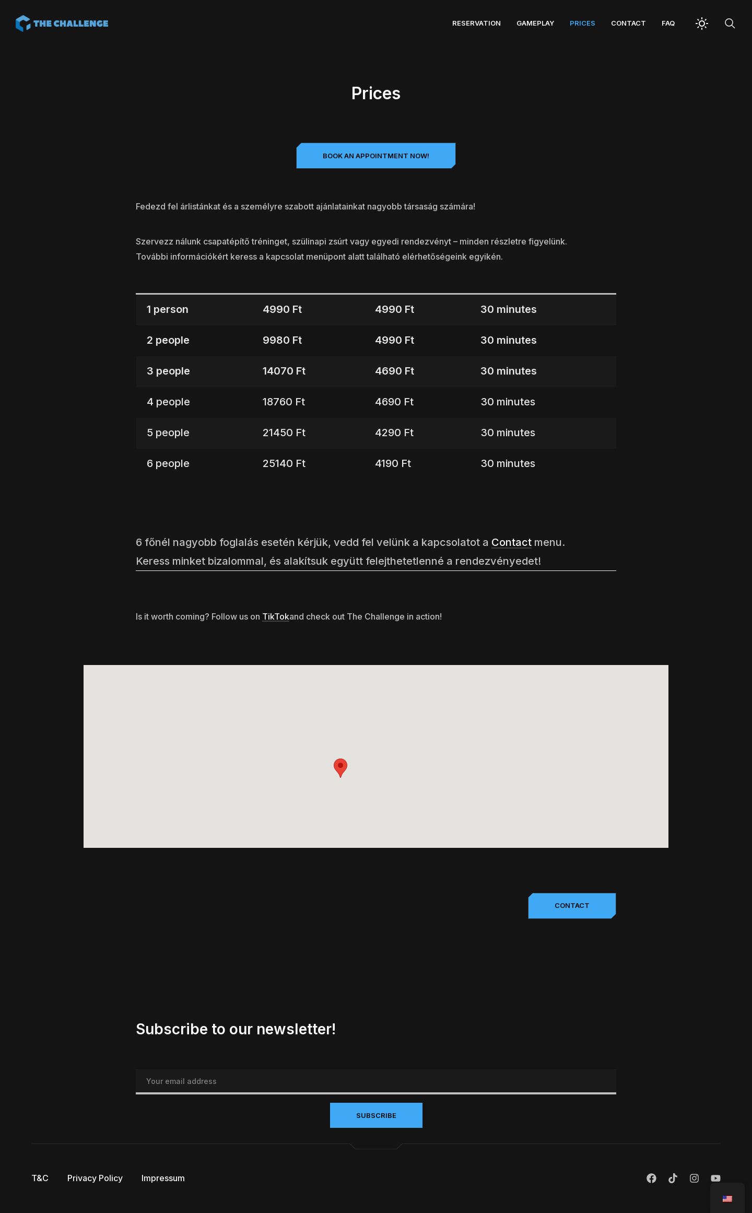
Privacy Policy (95, 1178)
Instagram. (694, 1178)
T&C (40, 1178)
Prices (582, 23)
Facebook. (651, 1178)
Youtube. (716, 1178)
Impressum (163, 1178)
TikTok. (673, 1178)
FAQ (668, 23)
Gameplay (535, 23)
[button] (376, 156)
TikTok (275, 616)
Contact (628, 23)
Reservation (476, 23)
